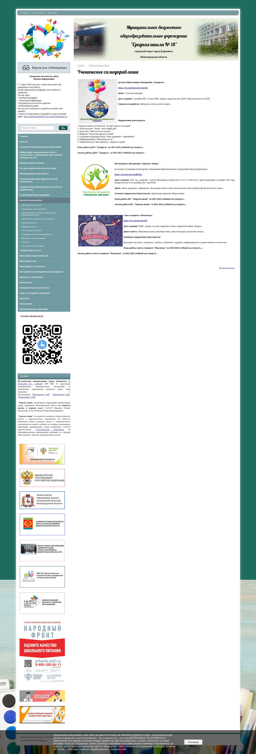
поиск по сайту (38, 13)
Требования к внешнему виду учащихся (38, 219)
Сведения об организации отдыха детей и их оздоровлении (41, 188)
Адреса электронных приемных (35, 293)
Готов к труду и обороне (32, 230)
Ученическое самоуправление (34, 209)
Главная (24, 136)
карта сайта (52, 13)
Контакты (24, 298)
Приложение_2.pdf (61, 394)
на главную (24, 13)
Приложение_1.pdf (40, 394)
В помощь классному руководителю (37, 234)
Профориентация (29, 226)
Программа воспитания (31, 205)
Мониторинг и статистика (32, 266)
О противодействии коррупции (35, 195)
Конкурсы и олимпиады (31, 277)
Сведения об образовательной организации (40, 147)
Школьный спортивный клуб (34, 255)
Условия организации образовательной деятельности (38, 180)
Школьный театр (28, 261)
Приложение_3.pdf (26, 397)
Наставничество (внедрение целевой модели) (41, 271)
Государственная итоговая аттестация (38, 168)
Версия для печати (227, 268)
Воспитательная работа (31, 200)
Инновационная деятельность (34, 173)
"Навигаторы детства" (31, 250)
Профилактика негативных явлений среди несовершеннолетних (39, 214)
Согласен (193, 742)
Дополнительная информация (50, 429)
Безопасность (26, 282)
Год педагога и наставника (33, 246)
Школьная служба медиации (33, 238)
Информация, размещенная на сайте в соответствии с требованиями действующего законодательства (41, 155)
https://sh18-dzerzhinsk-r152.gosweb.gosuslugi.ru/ (46, 116)
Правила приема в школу (32, 163)
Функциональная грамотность (34, 287)
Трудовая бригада (29, 223)
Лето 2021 (26, 242)
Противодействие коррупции (34, 309)
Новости (24, 141)
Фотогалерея (26, 303)
